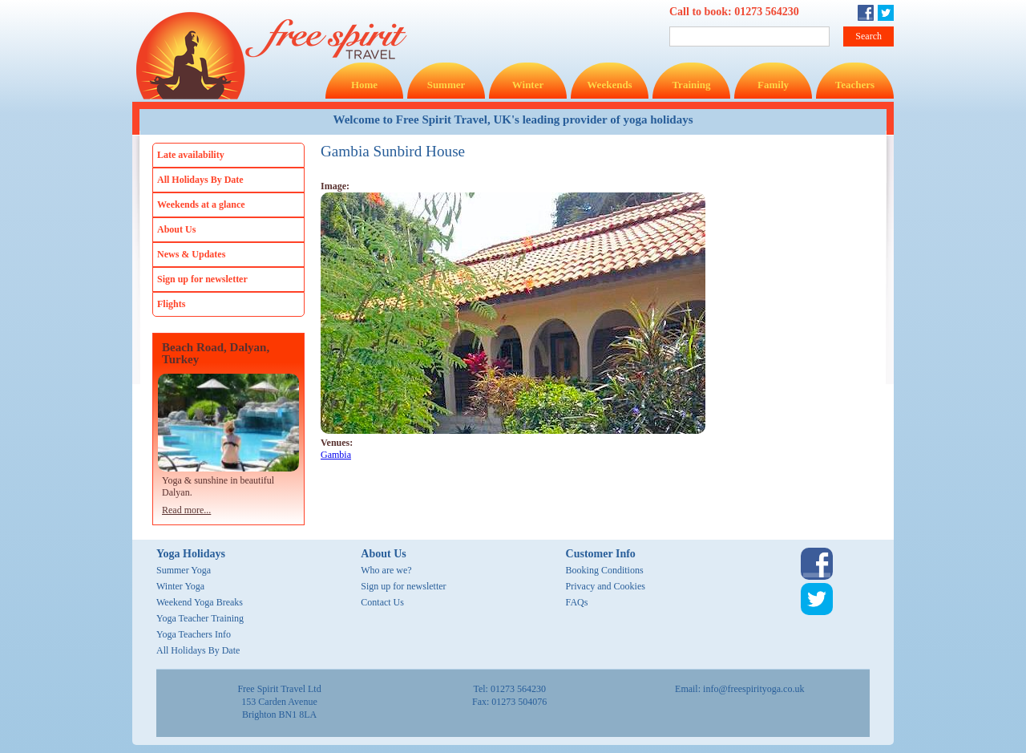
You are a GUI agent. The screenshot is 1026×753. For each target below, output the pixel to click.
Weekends (609, 85)
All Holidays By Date (200, 179)
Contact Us (382, 602)
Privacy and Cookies (605, 586)
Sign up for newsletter (202, 279)
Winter (527, 85)
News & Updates (191, 254)
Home (364, 85)
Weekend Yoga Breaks (199, 602)
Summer (446, 85)
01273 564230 (766, 12)
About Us (176, 229)
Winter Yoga (180, 586)
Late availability (190, 154)
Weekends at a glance (201, 204)
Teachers (855, 85)
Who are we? (386, 570)
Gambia (336, 454)
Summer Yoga (183, 570)
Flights (171, 304)
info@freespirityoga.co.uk (753, 688)
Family (773, 85)
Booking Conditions (605, 570)
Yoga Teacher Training (200, 618)
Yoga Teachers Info (193, 634)
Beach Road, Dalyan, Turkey (215, 354)
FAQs (577, 602)
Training (691, 85)
